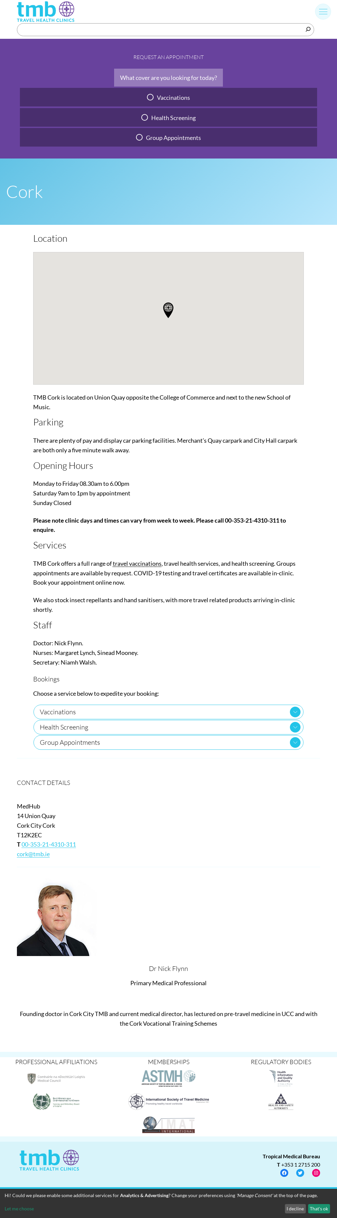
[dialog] (168, 1203)
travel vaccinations (137, 563)
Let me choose (19, 1208)
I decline (295, 1208)
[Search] (308, 29)
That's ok (319, 1208)
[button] (168, 310)
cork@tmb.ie (33, 854)
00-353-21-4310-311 (49, 844)
